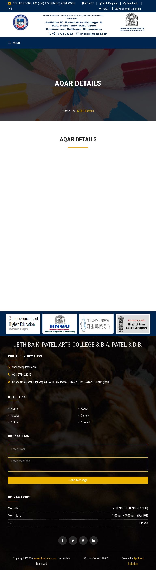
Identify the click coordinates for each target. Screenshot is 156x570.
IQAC (103, 8)
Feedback (130, 3)
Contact (84, 422)
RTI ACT (88, 3)
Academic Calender (128, 8)
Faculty (13, 415)
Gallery (83, 415)
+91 (61, 34)
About (83, 408)
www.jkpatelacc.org (45, 558)
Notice (13, 422)
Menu (14, 43)
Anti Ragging (109, 3)
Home (66, 111)
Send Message (78, 480)
